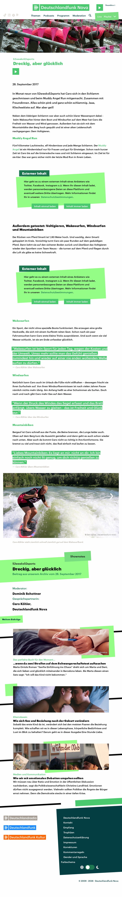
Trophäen (68, 832)
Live (99, 16)
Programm (63, 15)
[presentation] (10, 494)
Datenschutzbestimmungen (57, 196)
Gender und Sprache (75, 857)
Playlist (107, 16)
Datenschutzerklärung (76, 837)
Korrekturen (70, 847)
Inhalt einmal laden (45, 206)
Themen (35, 15)
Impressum (69, 842)
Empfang (68, 827)
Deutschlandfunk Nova (76, 817)
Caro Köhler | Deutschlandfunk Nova (105, 50)
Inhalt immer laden (77, 206)
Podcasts (49, 15)
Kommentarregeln (73, 852)
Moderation (79, 15)
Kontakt (67, 822)
